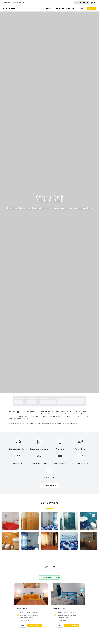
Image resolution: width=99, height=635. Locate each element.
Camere (57, 8)
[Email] (84, 2)
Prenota (91, 8)
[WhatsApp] (80, 2)
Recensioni (66, 8)
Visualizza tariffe (35, 626)
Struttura (49, 8)
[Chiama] (76, 2)
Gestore (74, 8)
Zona (81, 8)
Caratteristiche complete (49, 485)
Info (22, 626)
